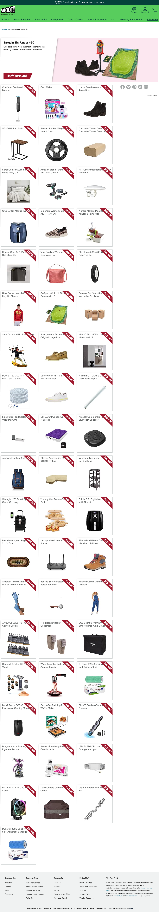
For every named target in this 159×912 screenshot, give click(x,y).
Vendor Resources (87, 898)
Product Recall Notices (35, 894)
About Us (8, 883)
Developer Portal (60, 898)
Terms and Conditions (88, 887)
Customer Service (33, 883)
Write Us (29, 898)
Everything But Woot (61, 894)
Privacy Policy (85, 894)
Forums (134, 10)
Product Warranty (33, 890)
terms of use (118, 896)
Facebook (57, 883)
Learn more (99, 2)
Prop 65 (83, 890)
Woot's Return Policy (34, 887)
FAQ (6, 890)
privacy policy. (131, 896)
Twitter (56, 887)
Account (145, 10)
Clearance (5, 29)
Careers (8, 887)
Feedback (9, 894)
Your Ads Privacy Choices (119, 908)
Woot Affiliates (86, 883)
